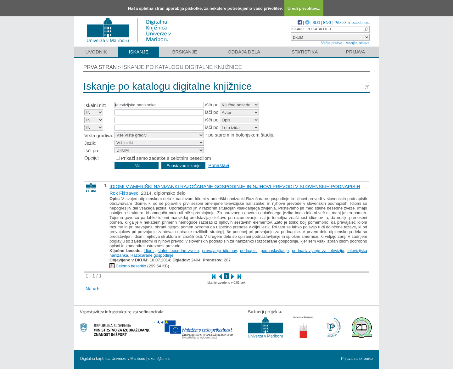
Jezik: (90, 143)
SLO (316, 22)
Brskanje (184, 51)
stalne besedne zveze (178, 250)
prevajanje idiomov (219, 250)
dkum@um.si (159, 358)
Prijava (355, 51)
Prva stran (100, 67)
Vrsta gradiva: (98, 135)
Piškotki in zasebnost (352, 22)
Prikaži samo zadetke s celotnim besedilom (166, 158)
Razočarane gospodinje (152, 255)
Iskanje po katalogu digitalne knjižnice (182, 67)
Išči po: (91, 150)
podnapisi (249, 250)
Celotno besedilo (131, 266)
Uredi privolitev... (304, 8)
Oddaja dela (244, 51)
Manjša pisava (357, 43)
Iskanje (138, 51)
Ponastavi (218, 165)
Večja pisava (331, 43)
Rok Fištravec (123, 193)
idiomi (149, 250)
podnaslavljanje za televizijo (318, 250)
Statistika (305, 51)
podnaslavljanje (274, 250)
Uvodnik (96, 51)
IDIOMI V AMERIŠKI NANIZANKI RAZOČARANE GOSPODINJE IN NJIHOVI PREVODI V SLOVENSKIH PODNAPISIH (234, 186)
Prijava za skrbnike (357, 358)
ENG (327, 22)
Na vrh (92, 288)
